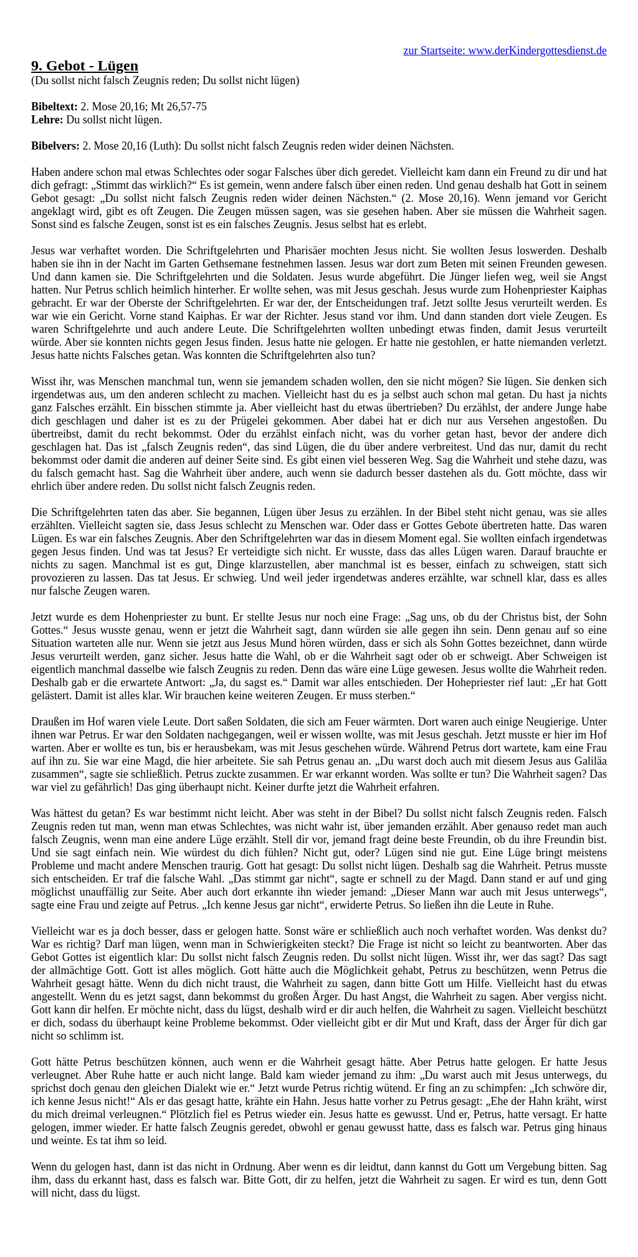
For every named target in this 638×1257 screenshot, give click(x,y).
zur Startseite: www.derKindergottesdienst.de (505, 50)
